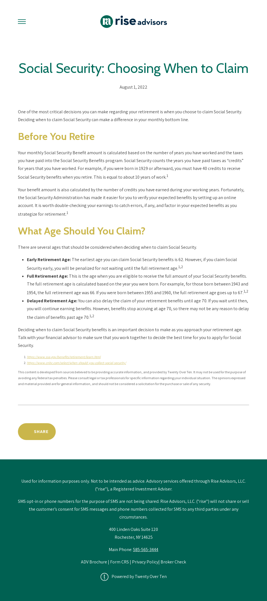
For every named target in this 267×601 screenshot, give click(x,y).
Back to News (225, 431)
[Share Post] (37, 431)
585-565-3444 (145, 549)
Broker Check (173, 562)
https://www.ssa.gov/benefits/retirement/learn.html (64, 357)
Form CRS (119, 562)
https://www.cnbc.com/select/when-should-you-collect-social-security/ (76, 363)
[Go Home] (134, 21)
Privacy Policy (145, 562)
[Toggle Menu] (22, 21)
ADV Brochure (94, 562)
